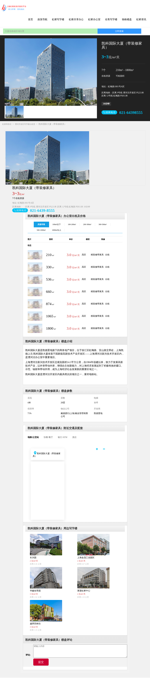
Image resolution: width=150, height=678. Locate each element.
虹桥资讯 (141, 19)
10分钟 (106, 104)
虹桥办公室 (94, 19)
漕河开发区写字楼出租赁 (25, 124)
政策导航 (42, 19)
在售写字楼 (111, 19)
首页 (30, 19)
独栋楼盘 (127, 19)
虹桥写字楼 (58, 19)
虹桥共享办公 (76, 19)
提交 (41, 662)
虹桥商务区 (7, 124)
